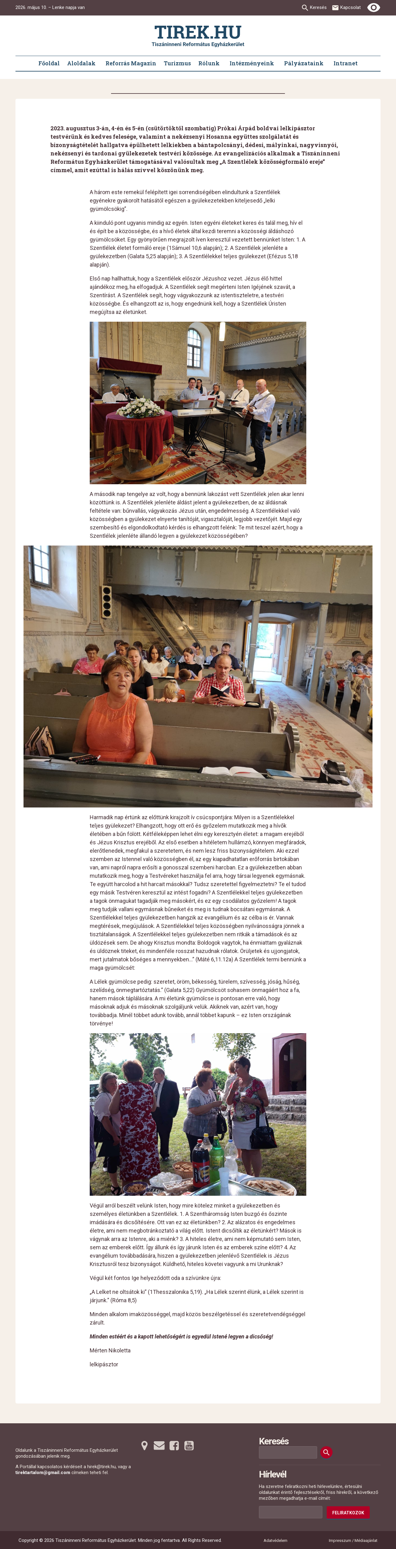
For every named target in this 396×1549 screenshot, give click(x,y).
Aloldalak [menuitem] (81, 63)
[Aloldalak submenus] (99, 63)
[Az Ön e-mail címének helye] (290, 1512)
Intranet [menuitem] (346, 63)
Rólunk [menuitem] (209, 63)
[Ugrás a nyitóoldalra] (198, 36)
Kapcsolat (350, 7)
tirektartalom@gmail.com (42, 1472)
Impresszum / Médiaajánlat (353, 1540)
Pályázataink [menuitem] (304, 63)
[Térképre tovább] (144, 1445)
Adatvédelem (275, 1540)
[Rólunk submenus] (223, 63)
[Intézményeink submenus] (277, 63)
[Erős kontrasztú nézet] (374, 7)
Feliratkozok (348, 1512)
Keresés (318, 7)
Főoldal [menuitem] (49, 63)
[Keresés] (326, 1452)
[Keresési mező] (288, 1452)
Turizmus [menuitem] (177, 63)
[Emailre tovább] (159, 1445)
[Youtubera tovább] (189, 1445)
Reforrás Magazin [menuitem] (130, 63)
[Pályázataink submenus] (327, 63)
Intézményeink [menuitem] (252, 63)
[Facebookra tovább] (174, 1445)
